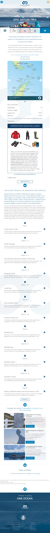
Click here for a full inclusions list (25, 174)
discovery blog (16, 528)
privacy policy (33, 529)
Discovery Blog (25, 410)
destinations (33, 528)
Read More (30, 426)
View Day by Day (25, 181)
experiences (16, 529)
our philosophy (16, 524)
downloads (33, 526)
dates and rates (16, 526)
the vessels (33, 524)
